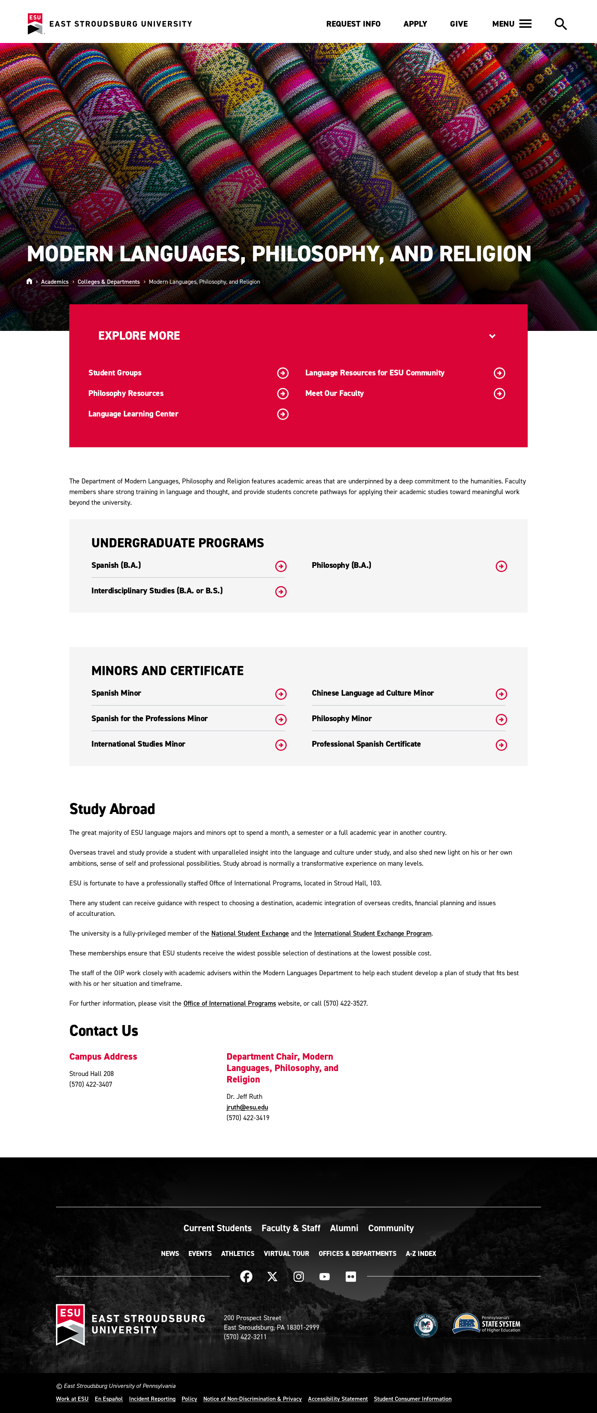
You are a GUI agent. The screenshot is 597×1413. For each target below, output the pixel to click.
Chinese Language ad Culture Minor (409, 693)
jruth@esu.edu (247, 1107)
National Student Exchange (250, 933)
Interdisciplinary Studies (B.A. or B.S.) (188, 590)
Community (391, 1228)
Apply (415, 23)
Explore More (139, 335)
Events (200, 1253)
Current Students (218, 1228)
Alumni (344, 1228)
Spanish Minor (188, 693)
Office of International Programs (230, 1003)
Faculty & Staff (291, 1228)
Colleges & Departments (109, 281)
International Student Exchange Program (372, 933)
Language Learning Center (188, 414)
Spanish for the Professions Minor (188, 718)
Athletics (237, 1253)
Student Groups (188, 373)
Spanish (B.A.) (188, 565)
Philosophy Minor (409, 718)
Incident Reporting (152, 1398)
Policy (189, 1398)
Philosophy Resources (188, 393)
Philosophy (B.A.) (409, 565)
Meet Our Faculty (405, 393)
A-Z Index (421, 1253)
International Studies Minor (188, 744)
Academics (55, 281)
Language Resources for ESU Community (405, 373)
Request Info (353, 23)
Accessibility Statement (338, 1398)
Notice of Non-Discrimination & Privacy (252, 1398)
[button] (512, 23)
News (170, 1253)
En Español (109, 1398)
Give (459, 23)
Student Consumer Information (413, 1398)
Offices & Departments (357, 1253)
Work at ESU (72, 1398)
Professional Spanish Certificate (409, 744)
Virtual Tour (286, 1253)
